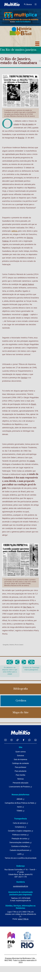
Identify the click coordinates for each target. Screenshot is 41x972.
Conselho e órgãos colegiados (20, 831)
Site (20, 747)
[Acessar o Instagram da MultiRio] (11, 740)
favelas (24, 377)
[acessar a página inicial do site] (12, 4)
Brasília (21, 137)
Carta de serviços (20, 823)
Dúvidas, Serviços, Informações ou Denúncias (20, 907)
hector (20, 807)
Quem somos (20, 752)
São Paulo (27, 607)
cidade (16, 124)
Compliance (20, 827)
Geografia (5, 644)
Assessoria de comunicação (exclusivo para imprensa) (20, 893)
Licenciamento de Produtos (20, 787)
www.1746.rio (23, 919)
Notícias (20, 779)
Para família (20, 775)
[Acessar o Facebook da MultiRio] (23, 740)
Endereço (20, 866)
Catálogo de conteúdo (20, 763)
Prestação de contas (20, 839)
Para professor (20, 767)
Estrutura (20, 756)
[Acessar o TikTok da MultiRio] (17, 740)
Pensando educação (20, 783)
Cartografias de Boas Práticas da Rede (20, 803)
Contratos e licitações (20, 846)
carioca (14, 231)
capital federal (28, 284)
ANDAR (20, 799)
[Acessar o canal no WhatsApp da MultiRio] (29, 740)
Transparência (20, 818)
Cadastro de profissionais (20, 850)
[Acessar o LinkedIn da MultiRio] (35, 740)
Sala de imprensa (20, 759)
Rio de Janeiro (28, 124)
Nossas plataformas (20, 794)
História (12, 644)
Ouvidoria (20, 882)
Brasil (33, 404)
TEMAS (20, 811)
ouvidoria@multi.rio (20, 886)
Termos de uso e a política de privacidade (20, 858)
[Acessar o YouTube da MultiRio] (5, 740)
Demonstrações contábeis (21, 842)
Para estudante (20, 771)
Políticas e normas (20, 835)
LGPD (20, 854)
